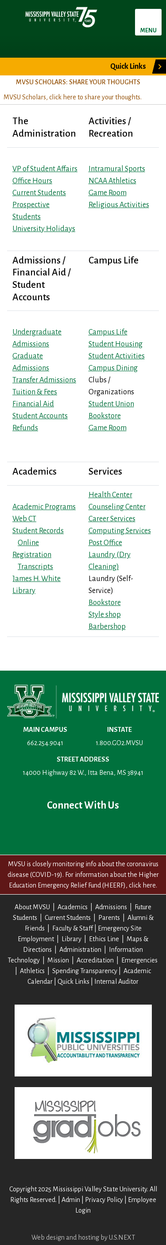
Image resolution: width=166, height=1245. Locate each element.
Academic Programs (44, 507)
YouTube (83, 829)
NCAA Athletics (112, 181)
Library (71, 939)
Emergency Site (120, 928)
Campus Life (108, 332)
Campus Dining (113, 368)
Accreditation (95, 960)
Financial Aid (33, 404)
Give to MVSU (48, 66)
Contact (140, 829)
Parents (109, 917)
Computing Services (120, 531)
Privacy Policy (104, 1199)
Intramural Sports (117, 169)
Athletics (32, 970)
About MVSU (32, 907)
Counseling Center (117, 507)
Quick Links (128, 67)
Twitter (55, 829)
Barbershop (107, 627)
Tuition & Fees (34, 392)
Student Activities (117, 356)
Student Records (38, 531)
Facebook (26, 829)
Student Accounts (40, 416)
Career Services (112, 519)
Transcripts (35, 567)
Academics (73, 907)
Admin (71, 1199)
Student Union (111, 404)
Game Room (108, 193)
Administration (80, 949)
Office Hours (32, 181)
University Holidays (43, 229)
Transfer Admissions (44, 380)
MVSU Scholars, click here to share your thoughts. (73, 97)
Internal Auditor (116, 981)
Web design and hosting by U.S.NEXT (83, 1237)
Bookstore (105, 416)
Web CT (24, 519)
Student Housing (116, 344)
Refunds (25, 428)
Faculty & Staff (72, 928)
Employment (36, 939)
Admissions (111, 907)
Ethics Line (104, 939)
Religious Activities (119, 205)
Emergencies (139, 960)
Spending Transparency (84, 970)
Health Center (110, 495)
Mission (58, 960)
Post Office (105, 543)
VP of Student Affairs (44, 169)
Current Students (39, 193)
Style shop (105, 615)
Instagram (111, 829)
